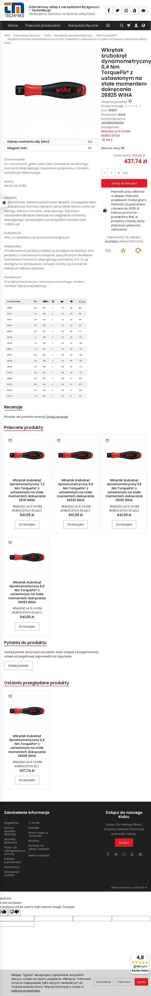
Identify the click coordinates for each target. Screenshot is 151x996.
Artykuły (33, 841)
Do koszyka (27, 524)
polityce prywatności (25, 991)
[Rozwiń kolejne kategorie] (108, 25)
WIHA (121, 114)
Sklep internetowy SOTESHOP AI (129, 887)
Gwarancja (11, 867)
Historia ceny (112, 148)
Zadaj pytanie (18, 665)
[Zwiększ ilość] (104, 173)
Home (13, 25)
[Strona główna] (14, 10)
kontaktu (111, 241)
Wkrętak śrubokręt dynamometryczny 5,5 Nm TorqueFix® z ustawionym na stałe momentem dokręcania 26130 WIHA (124, 490)
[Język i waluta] (143, 25)
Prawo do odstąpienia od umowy (14, 850)
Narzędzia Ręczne (83, 25)
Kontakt (33, 828)
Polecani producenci (43, 25)
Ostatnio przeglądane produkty (36, 683)
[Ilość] (112, 173)
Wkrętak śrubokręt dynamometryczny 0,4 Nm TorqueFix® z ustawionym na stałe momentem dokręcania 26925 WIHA (27, 746)
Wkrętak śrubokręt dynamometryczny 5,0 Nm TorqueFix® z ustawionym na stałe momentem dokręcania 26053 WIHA (27, 592)
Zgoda (141, 982)
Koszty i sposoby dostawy (10, 831)
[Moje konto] (136, 25)
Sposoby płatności (10, 840)
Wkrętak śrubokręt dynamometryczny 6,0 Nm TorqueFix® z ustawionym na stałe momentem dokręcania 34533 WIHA (75, 490)
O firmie (34, 823)
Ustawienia (103, 982)
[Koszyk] (129, 25)
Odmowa (123, 982)
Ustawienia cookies (11, 873)
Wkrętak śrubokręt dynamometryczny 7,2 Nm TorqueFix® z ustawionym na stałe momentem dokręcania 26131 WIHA (27, 490)
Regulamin (11, 823)
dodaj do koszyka (124, 183)
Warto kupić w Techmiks (38, 834)
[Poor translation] (14, 912)
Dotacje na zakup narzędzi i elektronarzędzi (39, 850)
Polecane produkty (23, 427)
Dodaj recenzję (57, 417)
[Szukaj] (121, 25)
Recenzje (13, 407)
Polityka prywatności (12, 860)
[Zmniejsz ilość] (118, 173)
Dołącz (124, 843)
